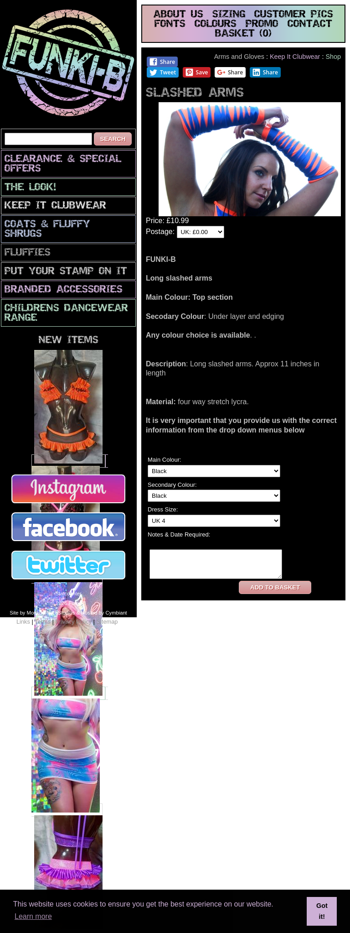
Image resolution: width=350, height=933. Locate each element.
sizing (229, 15)
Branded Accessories (64, 290)
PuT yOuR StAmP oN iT (66, 271)
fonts (169, 24)
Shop (333, 56)
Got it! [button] (322, 911)
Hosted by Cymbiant (104, 612)
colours (216, 24)
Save (196, 72)
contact (310, 24)
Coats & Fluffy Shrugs (47, 229)
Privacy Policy (73, 621)
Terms (43, 621)
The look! (30, 188)
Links (23, 621)
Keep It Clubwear (55, 206)
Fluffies (28, 253)
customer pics (293, 15)
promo (262, 24)
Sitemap (107, 621)
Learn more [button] (33, 916)
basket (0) (243, 34)
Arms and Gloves (239, 56)
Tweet (162, 72)
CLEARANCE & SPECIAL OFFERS (63, 164)
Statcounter (68, 593)
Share (162, 61)
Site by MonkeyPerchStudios (42, 612)
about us (178, 15)
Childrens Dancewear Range (66, 313)
